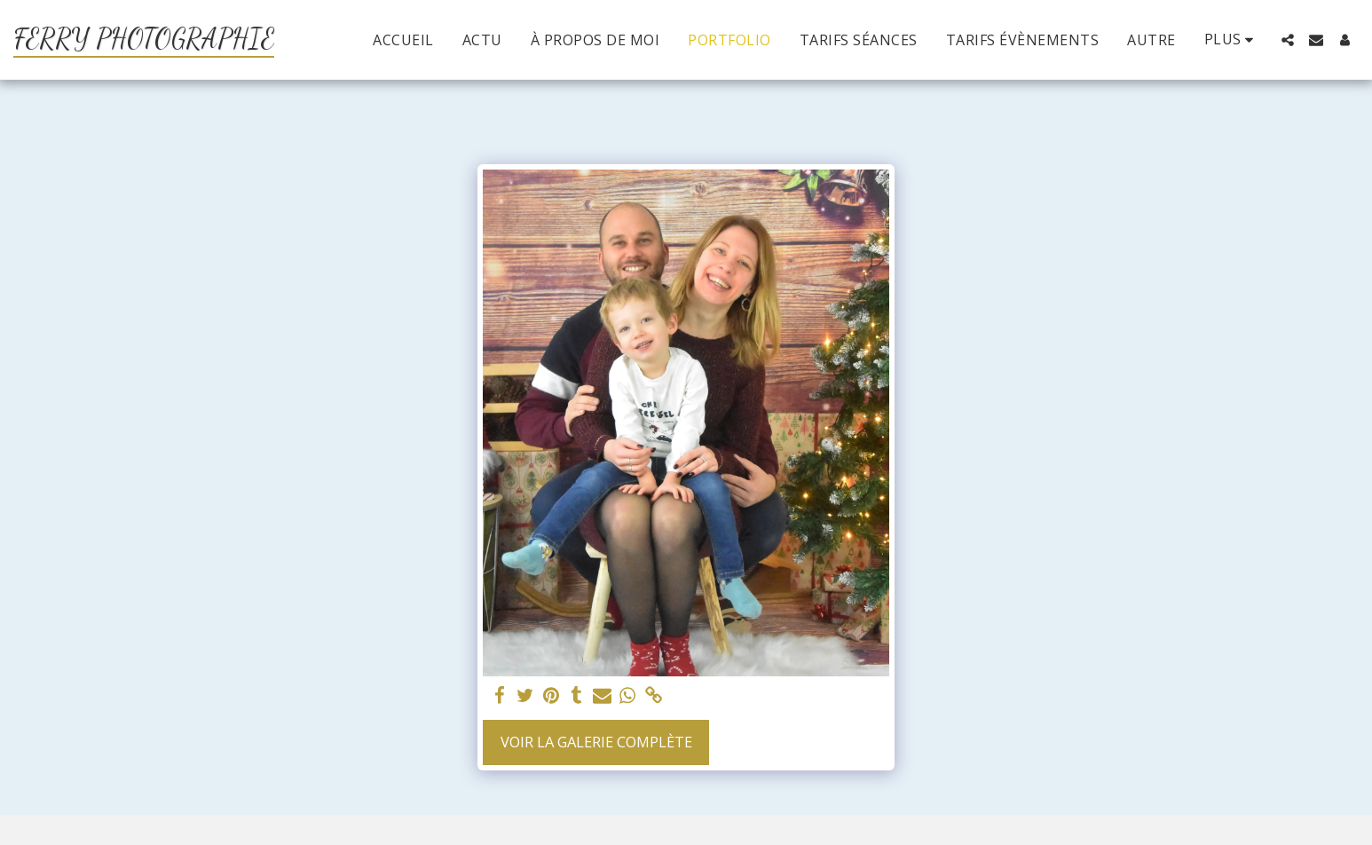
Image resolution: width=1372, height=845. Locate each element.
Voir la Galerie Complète (596, 741)
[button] (1287, 40)
